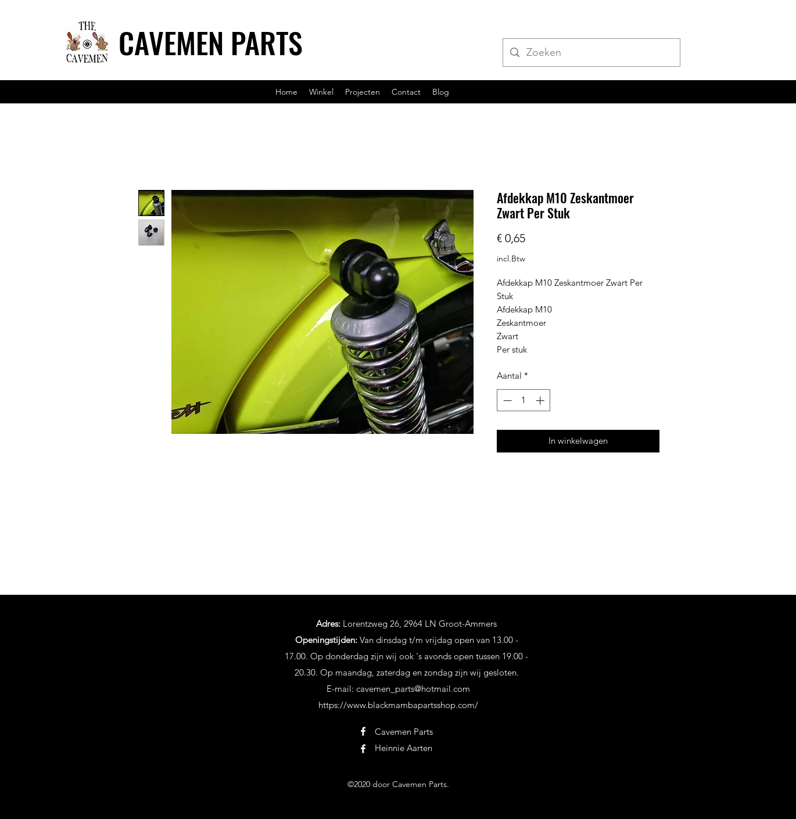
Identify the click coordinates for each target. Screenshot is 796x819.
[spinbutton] (523, 400)
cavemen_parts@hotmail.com (413, 688)
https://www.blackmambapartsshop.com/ (398, 704)
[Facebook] (363, 731)
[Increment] (541, 400)
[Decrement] (506, 400)
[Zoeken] (590, 53)
